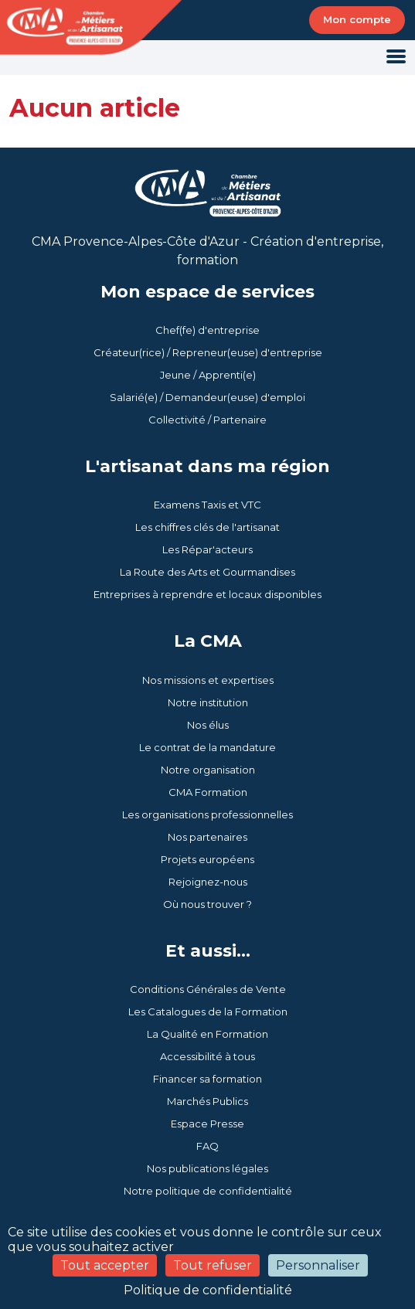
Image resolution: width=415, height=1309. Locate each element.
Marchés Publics (207, 1101)
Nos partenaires (207, 837)
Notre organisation (208, 769)
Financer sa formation (207, 1079)
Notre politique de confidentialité (208, 1191)
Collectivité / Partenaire (207, 419)
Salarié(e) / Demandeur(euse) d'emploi (207, 397)
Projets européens (207, 859)
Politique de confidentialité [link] (208, 1290)
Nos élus (208, 725)
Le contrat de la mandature (207, 747)
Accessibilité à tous (207, 1056)
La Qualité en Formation (207, 1034)
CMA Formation (207, 792)
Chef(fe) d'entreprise (207, 330)
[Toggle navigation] (396, 57)
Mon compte (357, 19)
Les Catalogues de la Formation (207, 1011)
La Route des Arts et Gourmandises (207, 572)
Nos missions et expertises (208, 680)
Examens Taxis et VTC (207, 504)
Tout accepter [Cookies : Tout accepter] (104, 1265)
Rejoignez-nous (207, 882)
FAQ (207, 1146)
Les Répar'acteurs (207, 549)
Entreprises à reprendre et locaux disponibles (207, 594)
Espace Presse (207, 1123)
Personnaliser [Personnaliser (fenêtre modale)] (318, 1265)
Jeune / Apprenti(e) (208, 375)
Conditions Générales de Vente (208, 989)
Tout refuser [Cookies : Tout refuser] (212, 1265)
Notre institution (208, 702)
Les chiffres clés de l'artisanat (207, 527)
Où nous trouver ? (207, 904)
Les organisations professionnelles (207, 814)
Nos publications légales (207, 1168)
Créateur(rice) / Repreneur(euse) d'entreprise (208, 352)
